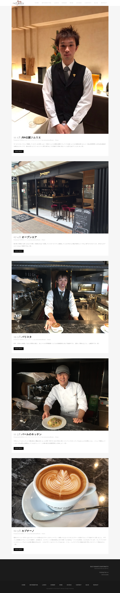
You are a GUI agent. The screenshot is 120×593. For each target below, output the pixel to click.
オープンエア (29, 237)
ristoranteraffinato (48, 140)
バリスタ (27, 336)
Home (23, 585)
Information (34, 585)
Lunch (44, 585)
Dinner (53, 585)
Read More (18, 151)
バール (32, 140)
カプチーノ (28, 530)
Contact (78, 585)
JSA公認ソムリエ (31, 137)
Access (69, 585)
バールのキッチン (31, 434)
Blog (87, 585)
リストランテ (38, 140)
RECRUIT (95, 585)
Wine (61, 585)
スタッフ (27, 140)
